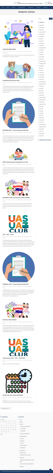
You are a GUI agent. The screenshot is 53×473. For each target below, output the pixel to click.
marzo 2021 (42, 117)
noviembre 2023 (43, 61)
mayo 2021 (41, 113)
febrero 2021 (42, 119)
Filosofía (21, 443)
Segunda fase (23, 430)
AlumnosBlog (25, 51)
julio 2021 (41, 108)
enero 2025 (42, 45)
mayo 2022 (41, 92)
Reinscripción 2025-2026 (24, 433)
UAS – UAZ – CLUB (8, 234)
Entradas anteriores (5, 408)
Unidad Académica (21, 7)
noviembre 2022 (43, 81)
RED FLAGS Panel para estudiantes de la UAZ (15, 162)
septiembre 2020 (43, 126)
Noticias (8, 7)
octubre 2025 (42, 34)
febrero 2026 (42, 27)
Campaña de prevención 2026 (11, 80)
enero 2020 (42, 135)
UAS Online (38, 7)
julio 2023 (41, 68)
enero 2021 (41, 122)
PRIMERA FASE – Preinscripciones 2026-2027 (16, 284)
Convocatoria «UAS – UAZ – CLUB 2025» (14, 358)
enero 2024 (42, 59)
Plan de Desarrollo (23, 445)
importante (30, 51)
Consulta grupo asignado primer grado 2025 (27, 460)
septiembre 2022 (43, 83)
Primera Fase (23, 428)
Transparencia (30, 7)
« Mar (2, 434)
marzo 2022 (42, 95)
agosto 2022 (42, 86)
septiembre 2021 (43, 104)
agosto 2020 (42, 129)
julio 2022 (41, 88)
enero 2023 (42, 79)
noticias (4, 52)
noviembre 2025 (43, 32)
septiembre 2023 (43, 63)
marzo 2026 (42, 25)
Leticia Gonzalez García (13, 51)
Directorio (22, 438)
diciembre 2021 (42, 97)
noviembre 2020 (43, 124)
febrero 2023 (42, 77)
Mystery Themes (27, 471)
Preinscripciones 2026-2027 (25, 426)
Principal (7, 52)
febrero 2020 (42, 133)
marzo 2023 (42, 74)
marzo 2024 (42, 56)
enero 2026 (42, 29)
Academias (22, 440)
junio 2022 (41, 90)
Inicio (3, 7)
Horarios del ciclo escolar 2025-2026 (13, 395)
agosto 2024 (42, 50)
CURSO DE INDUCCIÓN (9, 49)
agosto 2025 (42, 36)
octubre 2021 (42, 101)
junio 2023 (41, 70)
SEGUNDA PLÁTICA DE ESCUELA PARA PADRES (16, 197)
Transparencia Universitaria (25, 454)
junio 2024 (41, 54)
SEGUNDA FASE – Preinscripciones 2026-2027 (16, 130)
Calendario (45, 7)
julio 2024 (41, 52)
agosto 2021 (42, 106)
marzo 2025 (42, 43)
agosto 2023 (42, 65)
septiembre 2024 (43, 47)
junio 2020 (41, 131)
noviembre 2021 (42, 99)
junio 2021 (41, 110)
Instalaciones (22, 447)
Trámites (13, 7)
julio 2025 (41, 38)
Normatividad (22, 452)
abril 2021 (41, 115)
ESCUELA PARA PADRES (9, 320)
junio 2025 (41, 41)
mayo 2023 (41, 72)
